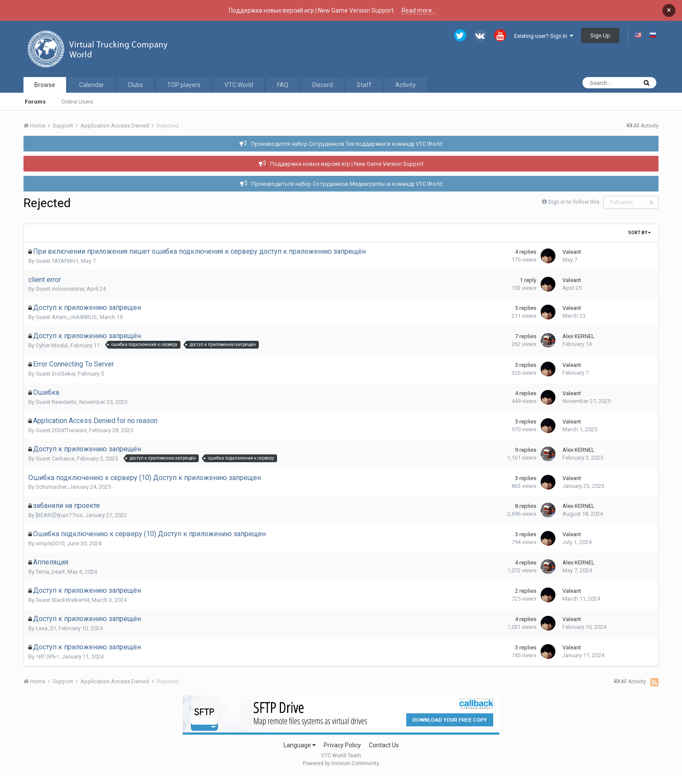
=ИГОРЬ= (47, 656)
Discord (322, 84)
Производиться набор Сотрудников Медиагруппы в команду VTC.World (346, 184)
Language (300, 745)
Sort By (639, 232)
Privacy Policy (342, 745)
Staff (364, 84)
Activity (405, 84)
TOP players (184, 84)
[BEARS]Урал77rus (59, 515)
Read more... (418, 10)
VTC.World (238, 84)
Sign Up (600, 35)
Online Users (77, 101)
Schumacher (51, 487)
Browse (44, 84)
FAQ (282, 84)
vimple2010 (50, 543)
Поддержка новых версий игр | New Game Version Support (347, 164)
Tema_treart (50, 571)
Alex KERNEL (578, 336)
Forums (35, 101)
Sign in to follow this (573, 201)
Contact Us (384, 745)
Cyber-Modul (52, 345)
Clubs (135, 84)
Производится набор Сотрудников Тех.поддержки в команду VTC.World (346, 144)
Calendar (91, 84)
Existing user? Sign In (543, 36)
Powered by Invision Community (341, 763)
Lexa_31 (46, 628)
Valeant (571, 252)
